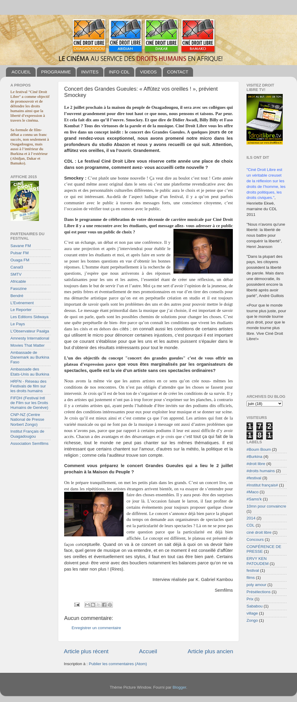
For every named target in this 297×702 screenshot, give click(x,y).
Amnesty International (29, 338)
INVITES (89, 71)
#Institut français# (262, 485)
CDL (251, 525)
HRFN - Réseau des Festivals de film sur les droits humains (28, 386)
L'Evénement (22, 303)
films (251, 577)
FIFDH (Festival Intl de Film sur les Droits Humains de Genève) (29, 403)
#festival (254, 478)
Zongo (252, 620)
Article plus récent (86, 651)
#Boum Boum (259, 449)
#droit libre (256, 463)
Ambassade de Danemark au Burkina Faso (29, 357)
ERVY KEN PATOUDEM (257, 561)
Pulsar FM (19, 253)
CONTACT (177, 71)
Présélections (259, 592)
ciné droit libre (259, 532)
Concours (255, 539)
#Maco (253, 492)
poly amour (256, 584)
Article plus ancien (210, 651)
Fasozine (18, 288)
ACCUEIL (21, 71)
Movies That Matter (27, 345)
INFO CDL (119, 71)
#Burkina (254, 456)
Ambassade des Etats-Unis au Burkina (29, 371)
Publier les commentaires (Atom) (118, 664)
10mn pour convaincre (266, 506)
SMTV (16, 274)
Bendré (16, 295)
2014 (251, 518)
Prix (250, 599)
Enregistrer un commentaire (96, 628)
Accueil (148, 651)
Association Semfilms (29, 443)
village (252, 613)
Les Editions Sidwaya (29, 317)
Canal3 (16, 267)
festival (253, 570)
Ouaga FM (19, 260)
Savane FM (20, 246)
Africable (18, 281)
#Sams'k (254, 499)
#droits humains (261, 471)
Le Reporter (20, 309)
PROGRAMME (56, 71)
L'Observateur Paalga (29, 331)
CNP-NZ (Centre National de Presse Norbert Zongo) (27, 419)
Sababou (255, 606)
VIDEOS (148, 71)
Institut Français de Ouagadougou (27, 433)
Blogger (179, 687)
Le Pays (17, 324)
